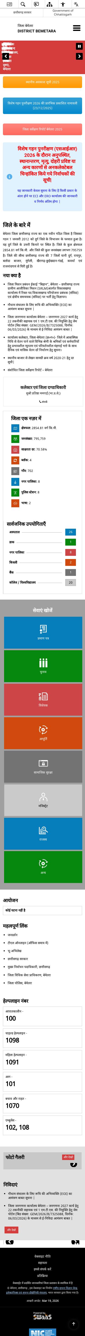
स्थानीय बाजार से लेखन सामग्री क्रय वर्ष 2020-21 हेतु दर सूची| (41, 335)
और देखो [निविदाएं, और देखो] (11, 1205)
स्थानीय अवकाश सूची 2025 (42, 57)
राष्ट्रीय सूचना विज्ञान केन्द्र (65, 1263)
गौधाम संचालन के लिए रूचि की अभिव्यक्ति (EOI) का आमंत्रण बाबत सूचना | (40, 282)
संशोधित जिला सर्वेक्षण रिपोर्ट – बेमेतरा (30, 345)
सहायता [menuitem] (42, 1238)
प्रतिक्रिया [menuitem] (42, 1250)
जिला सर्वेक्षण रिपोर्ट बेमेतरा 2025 (42, 104)
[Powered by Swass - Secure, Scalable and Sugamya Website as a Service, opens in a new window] (42, 1291)
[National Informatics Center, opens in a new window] (43, 1309)
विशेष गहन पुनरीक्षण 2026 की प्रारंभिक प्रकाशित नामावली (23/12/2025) (42, 81)
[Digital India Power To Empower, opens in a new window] (42, 1327)
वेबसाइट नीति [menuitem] (42, 1231)
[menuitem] (9, 4)
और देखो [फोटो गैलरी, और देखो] (68, 1132)
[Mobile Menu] (77, 28)
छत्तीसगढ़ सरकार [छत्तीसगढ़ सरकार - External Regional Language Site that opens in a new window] (22, 12)
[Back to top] (73, 1324)
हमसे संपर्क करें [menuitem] (42, 1244)
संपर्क (43, 377)
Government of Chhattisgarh (63, 12)
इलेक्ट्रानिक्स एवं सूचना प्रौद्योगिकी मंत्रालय (26, 1268)
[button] (5, 43)
